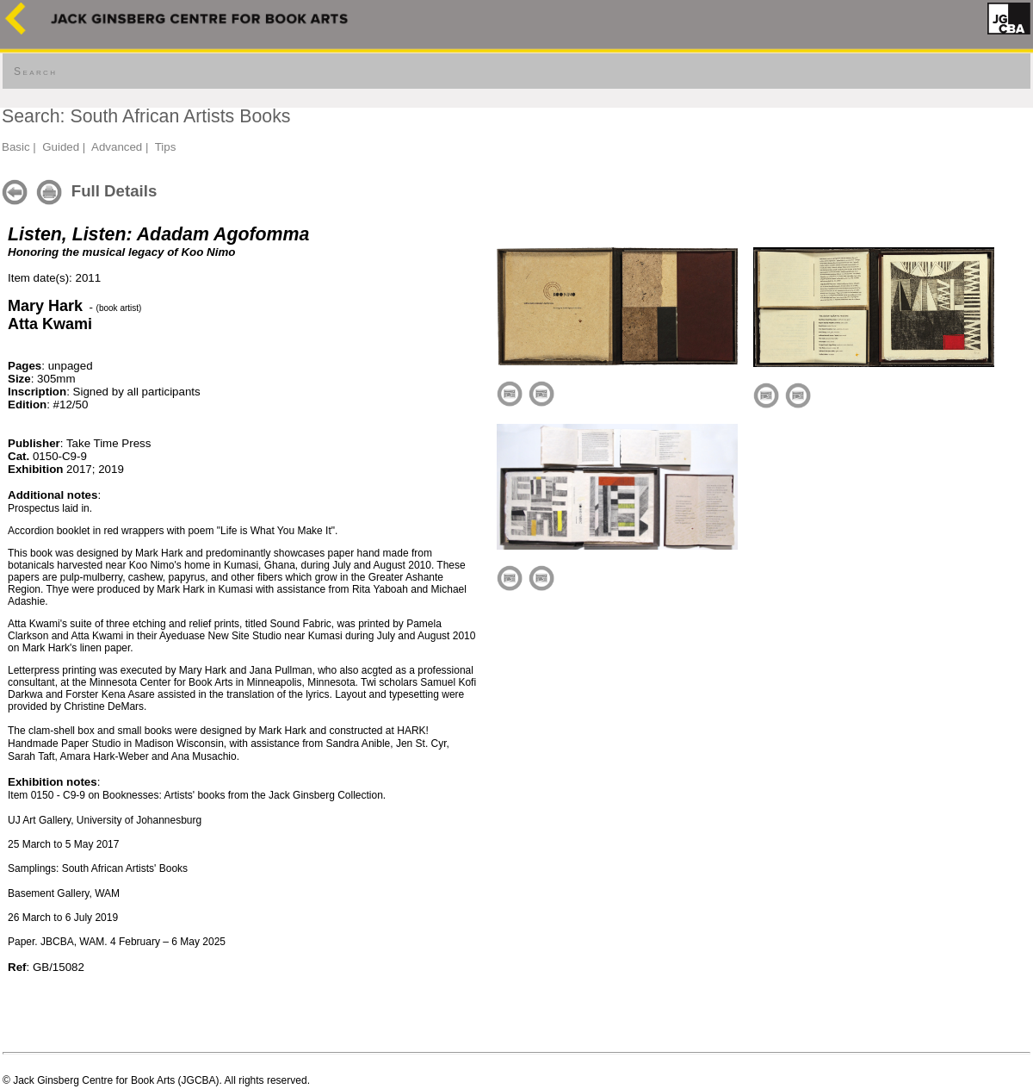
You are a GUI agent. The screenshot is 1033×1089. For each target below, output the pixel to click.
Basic (16, 146)
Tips (165, 146)
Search (35, 71)
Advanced (116, 146)
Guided (60, 146)
